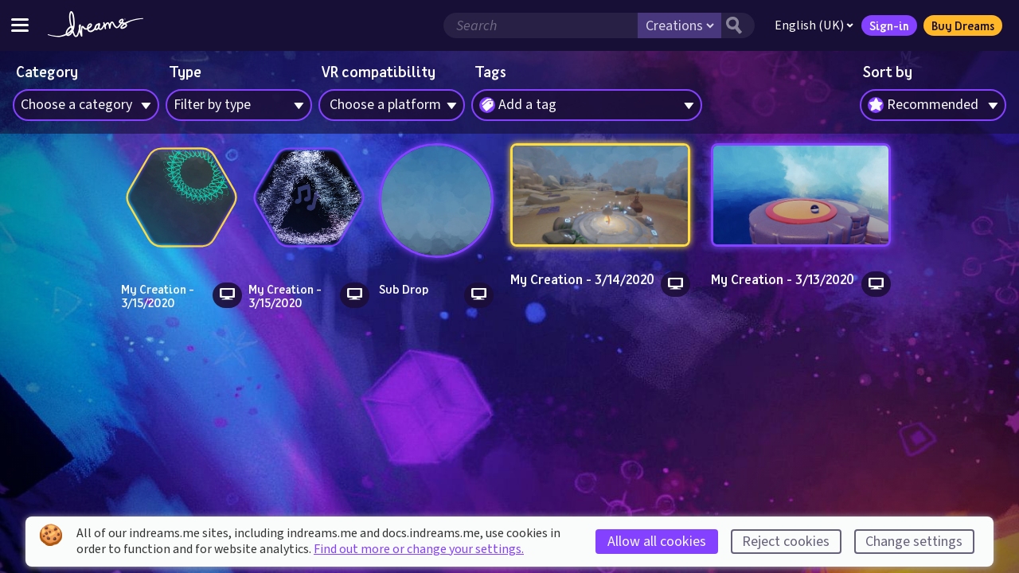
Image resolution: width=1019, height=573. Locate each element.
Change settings (913, 542)
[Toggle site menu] (20, 25)
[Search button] (738, 25)
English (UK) (814, 25)
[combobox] (933, 105)
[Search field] (540, 25)
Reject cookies (786, 542)
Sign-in (889, 25)
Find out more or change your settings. (419, 549)
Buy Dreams (962, 25)
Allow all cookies (656, 542)
